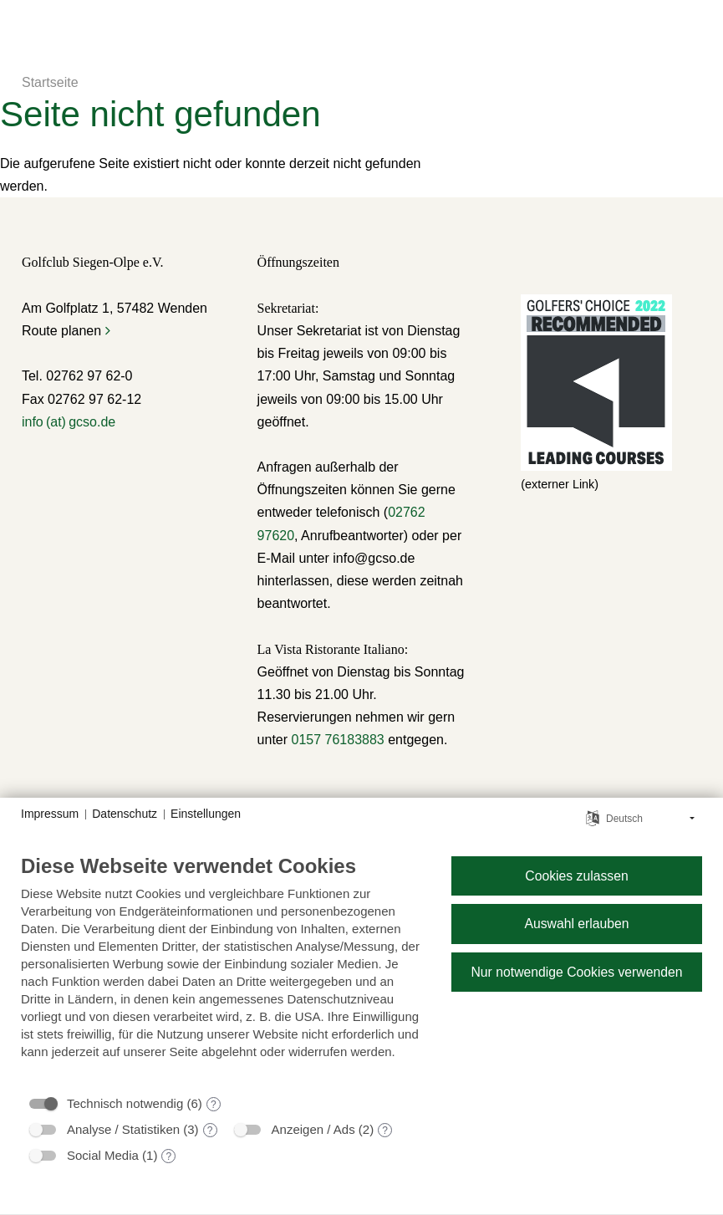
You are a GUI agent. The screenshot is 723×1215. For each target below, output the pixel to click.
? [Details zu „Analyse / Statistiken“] (210, 1130)
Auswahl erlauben (576, 923)
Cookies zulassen (576, 876)
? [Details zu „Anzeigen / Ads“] (385, 1130)
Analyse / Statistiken (123, 1129)
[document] (223, 969)
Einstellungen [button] (206, 813)
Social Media (103, 1155)
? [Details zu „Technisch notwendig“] (213, 1104)
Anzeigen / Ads (313, 1129)
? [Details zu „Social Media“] (169, 1156)
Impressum (50, 813)
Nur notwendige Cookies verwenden (576, 972)
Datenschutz (124, 813)
